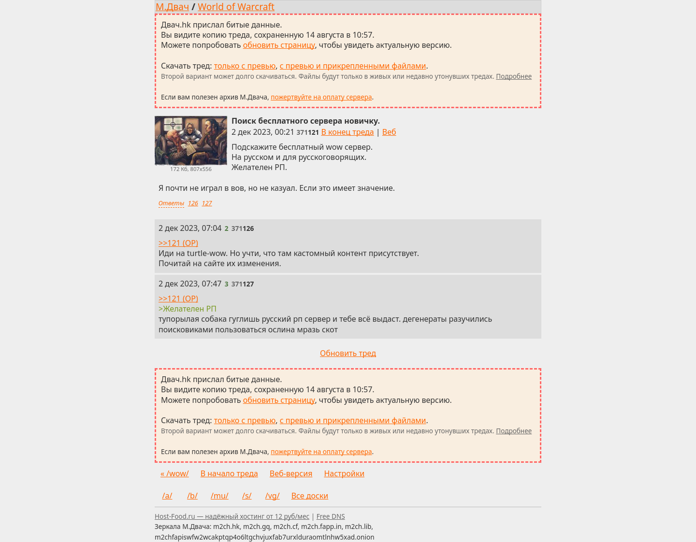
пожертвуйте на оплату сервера (321, 96)
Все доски (310, 495)
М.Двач (172, 6)
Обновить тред (348, 353)
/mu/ (220, 495)
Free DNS (331, 516)
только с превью (245, 65)
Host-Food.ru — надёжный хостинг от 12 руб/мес (232, 516)
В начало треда (229, 473)
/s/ (247, 495)
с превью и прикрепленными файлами (353, 65)
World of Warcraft (236, 6)
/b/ (192, 495)
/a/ (167, 495)
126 (193, 203)
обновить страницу (279, 45)
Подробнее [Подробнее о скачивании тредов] (514, 76)
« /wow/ (174, 473)
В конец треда (347, 132)
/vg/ (272, 495)
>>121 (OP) (178, 243)
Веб (389, 132)
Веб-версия (291, 473)
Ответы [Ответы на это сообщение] (171, 203)
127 (207, 203)
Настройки (344, 473)
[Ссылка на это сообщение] (308, 132)
